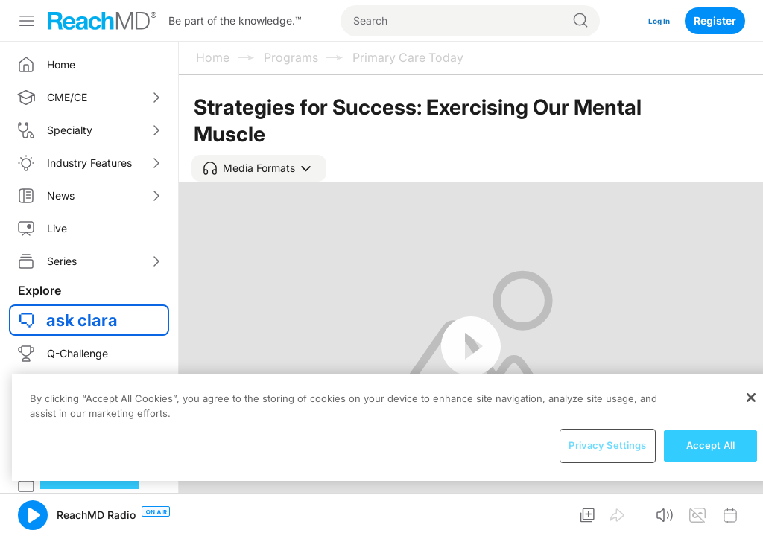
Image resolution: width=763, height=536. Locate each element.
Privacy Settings (607, 445)
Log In (654, 20)
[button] (258, 168)
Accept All (710, 445)
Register (715, 20)
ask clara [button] (82, 320)
